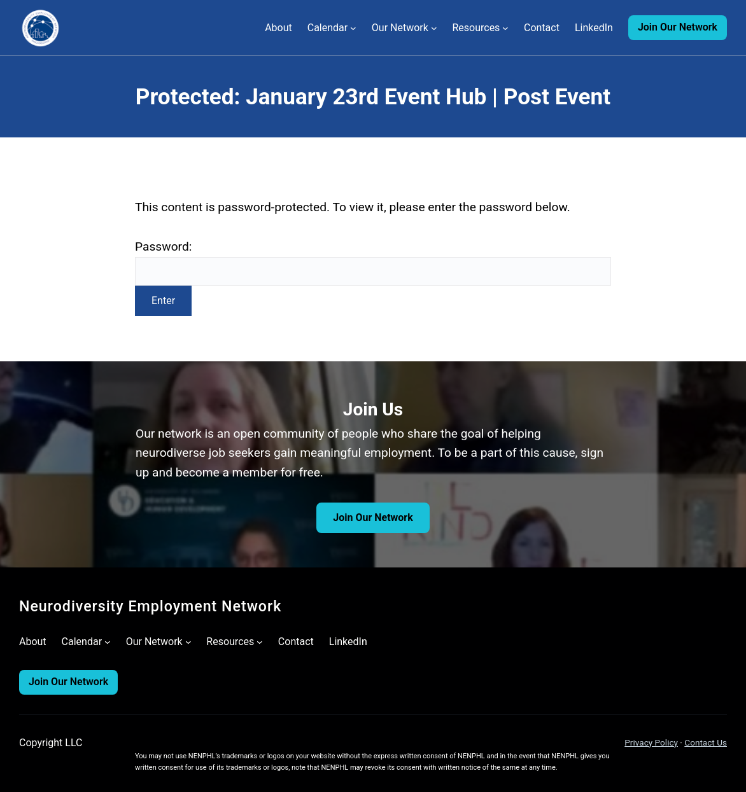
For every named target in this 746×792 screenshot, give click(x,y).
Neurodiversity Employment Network (150, 606)
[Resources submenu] (505, 28)
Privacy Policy (651, 742)
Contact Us (705, 742)
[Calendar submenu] (353, 28)
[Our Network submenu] (434, 28)
